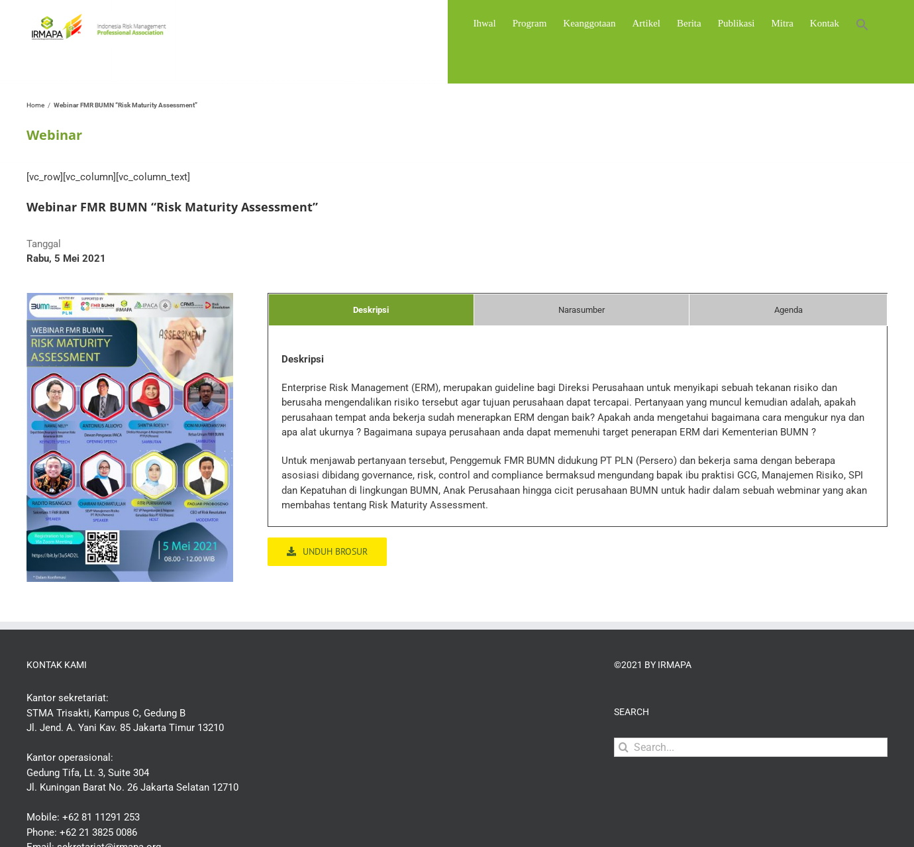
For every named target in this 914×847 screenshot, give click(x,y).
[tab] (371, 310)
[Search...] (751, 747)
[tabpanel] (577, 439)
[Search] (623, 747)
